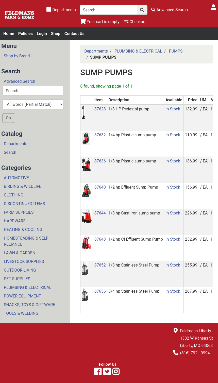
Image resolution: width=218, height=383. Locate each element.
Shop (55, 33)
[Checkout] (135, 21)
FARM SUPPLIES (18, 212)
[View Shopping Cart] (100, 21)
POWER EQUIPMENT (22, 296)
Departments (15, 143)
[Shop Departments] (61, 10)
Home (8, 33)
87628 (100, 109)
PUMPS (175, 51)
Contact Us (74, 33)
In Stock (172, 109)
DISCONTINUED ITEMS (24, 203)
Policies (25, 33)
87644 (100, 213)
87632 (100, 134)
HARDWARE (15, 221)
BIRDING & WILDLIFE (22, 186)
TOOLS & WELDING (21, 313)
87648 (100, 239)
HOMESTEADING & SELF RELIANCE (26, 241)
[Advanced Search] (169, 9)
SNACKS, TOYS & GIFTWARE (29, 304)
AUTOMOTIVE (16, 177)
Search (10, 152)
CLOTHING (13, 195)
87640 (100, 187)
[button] (83, 112)
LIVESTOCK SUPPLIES (24, 261)
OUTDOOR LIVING (20, 270)
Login (42, 33)
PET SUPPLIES (17, 278)
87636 (100, 161)
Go (8, 117)
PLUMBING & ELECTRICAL (27, 287)
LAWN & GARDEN (19, 253)
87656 (100, 291)
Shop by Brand (17, 56)
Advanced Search (19, 81)
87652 (100, 265)
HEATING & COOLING (23, 229)
